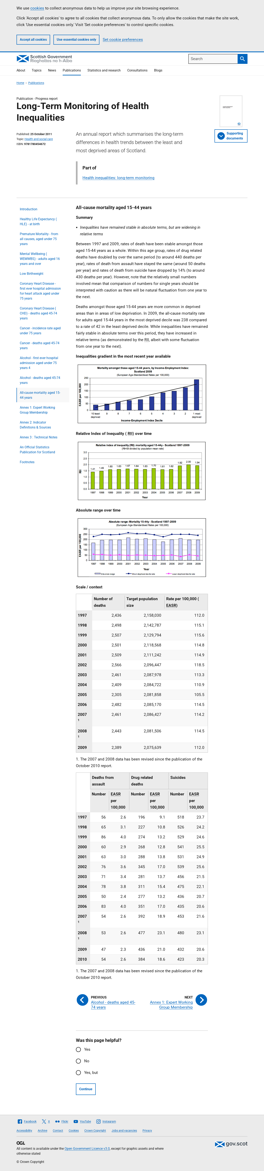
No (86, 1061)
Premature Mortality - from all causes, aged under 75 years (39, 239)
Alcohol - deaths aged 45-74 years (40, 380)
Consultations (137, 70)
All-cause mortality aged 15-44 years (40, 395)
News (52, 70)
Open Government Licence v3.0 (87, 1149)
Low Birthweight (31, 274)
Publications (72, 70)
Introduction (28, 209)
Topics (36, 70)
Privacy (147, 1130)
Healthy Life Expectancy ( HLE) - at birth (38, 221)
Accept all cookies (33, 40)
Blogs (158, 70)
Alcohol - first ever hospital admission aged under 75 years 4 (39, 363)
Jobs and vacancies (124, 1130)
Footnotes (27, 462)
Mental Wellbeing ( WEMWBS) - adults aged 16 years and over (40, 259)
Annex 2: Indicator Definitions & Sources (35, 424)
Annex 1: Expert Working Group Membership (37, 410)
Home (20, 82)
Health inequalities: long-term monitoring (118, 177)
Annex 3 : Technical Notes (38, 437)
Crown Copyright (95, 1130)
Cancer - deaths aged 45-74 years (39, 345)
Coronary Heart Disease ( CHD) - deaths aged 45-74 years (38, 313)
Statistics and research (104, 70)
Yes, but (91, 1072)
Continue (85, 1089)
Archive (42, 1130)
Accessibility (24, 1130)
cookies (37, 8)
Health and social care (39, 139)
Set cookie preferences (123, 39)
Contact (58, 1130)
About (20, 70)
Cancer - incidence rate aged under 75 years (40, 330)
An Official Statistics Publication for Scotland (37, 449)
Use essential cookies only (76, 40)
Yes (87, 1049)
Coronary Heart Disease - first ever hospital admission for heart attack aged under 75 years (40, 291)
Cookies (74, 1130)
